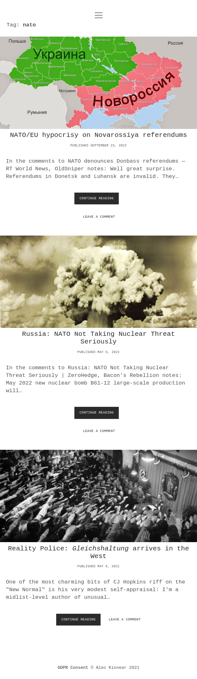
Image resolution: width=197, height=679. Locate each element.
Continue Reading (98, 199)
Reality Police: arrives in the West (98, 552)
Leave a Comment (99, 217)
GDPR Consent (73, 667)
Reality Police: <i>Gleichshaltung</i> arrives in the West (98, 496)
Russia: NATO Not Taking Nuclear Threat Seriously (98, 282)
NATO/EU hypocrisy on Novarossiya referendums (98, 83)
